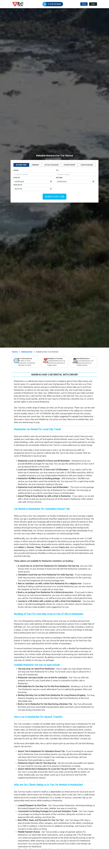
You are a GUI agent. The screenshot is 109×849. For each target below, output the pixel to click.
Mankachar (27, 352)
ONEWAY (35, 165)
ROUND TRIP (21, 165)
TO (57, 170)
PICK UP (17, 178)
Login (93, 4)
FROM (16, 170)
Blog (84, 4)
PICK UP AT (18, 185)
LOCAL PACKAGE (51, 165)
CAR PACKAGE (87, 165)
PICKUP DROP (69, 165)
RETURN (59, 178)
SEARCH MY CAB (54, 196)
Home (15, 352)
